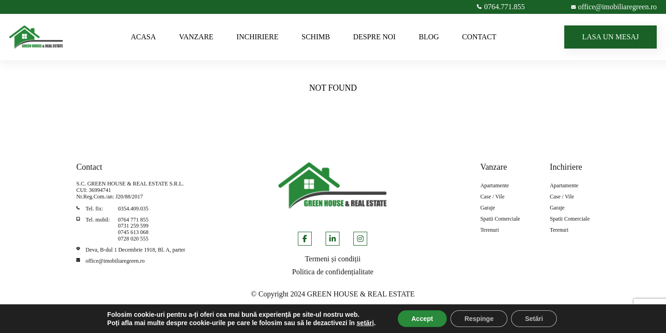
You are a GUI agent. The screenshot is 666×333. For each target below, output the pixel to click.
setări (365, 323)
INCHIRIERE (257, 37)
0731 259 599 (133, 225)
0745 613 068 (133, 232)
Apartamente (494, 186)
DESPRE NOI (374, 37)
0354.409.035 (133, 208)
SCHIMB (316, 37)
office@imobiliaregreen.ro (115, 261)
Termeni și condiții (333, 259)
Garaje (487, 208)
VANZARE (196, 37)
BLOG (429, 37)
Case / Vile (492, 197)
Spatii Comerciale (500, 219)
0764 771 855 (133, 219)
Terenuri (489, 230)
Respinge (478, 318)
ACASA (143, 37)
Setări (534, 318)
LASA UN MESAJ (610, 37)
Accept (422, 318)
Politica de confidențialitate (333, 272)
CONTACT (479, 37)
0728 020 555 (133, 238)
